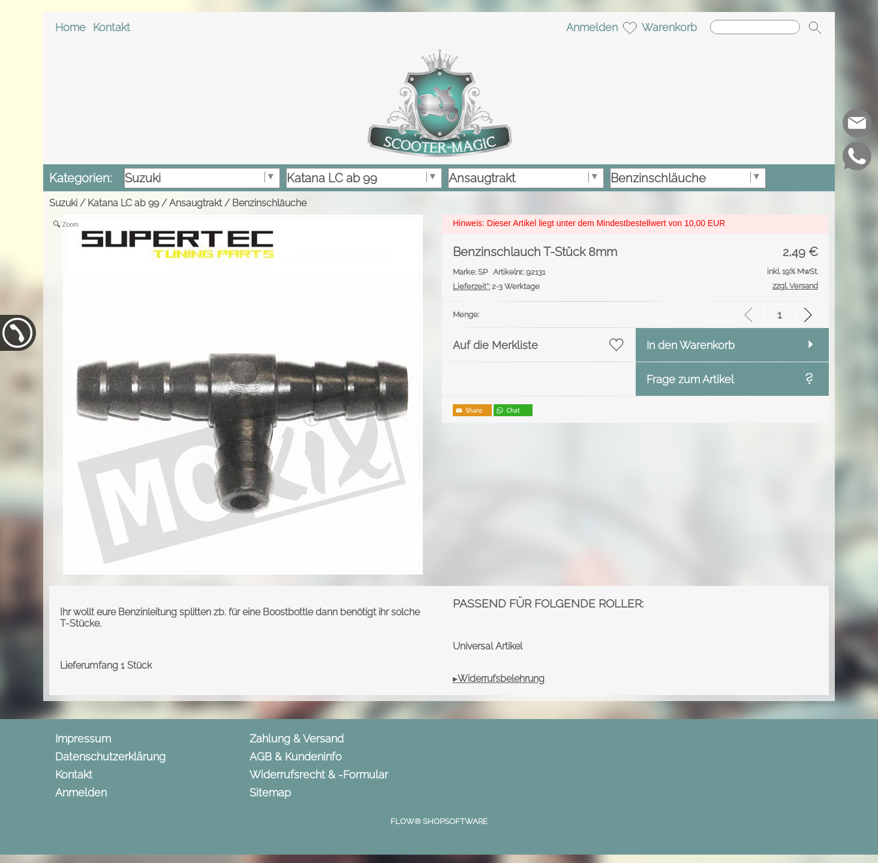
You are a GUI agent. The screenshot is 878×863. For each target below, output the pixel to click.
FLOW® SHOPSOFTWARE (439, 821)
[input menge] (779, 314)
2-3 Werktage (496, 286)
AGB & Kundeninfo (295, 756)
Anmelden (592, 27)
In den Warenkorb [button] (691, 345)
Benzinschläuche (269, 203)
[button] (815, 27)
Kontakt (111, 27)
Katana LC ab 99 (123, 203)
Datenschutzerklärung (110, 756)
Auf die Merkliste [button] (495, 345)
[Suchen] (755, 27)
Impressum (83, 738)
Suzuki (63, 203)
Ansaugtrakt (195, 203)
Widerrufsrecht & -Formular (318, 774)
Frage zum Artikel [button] (690, 379)
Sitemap (270, 792)
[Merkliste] (630, 27)
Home (70, 27)
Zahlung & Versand (296, 738)
